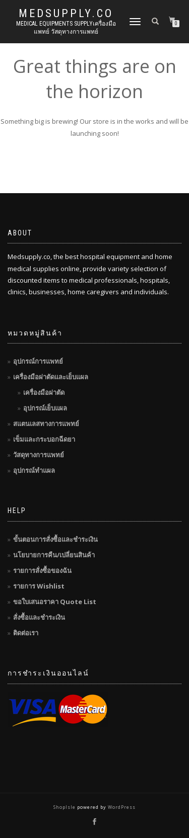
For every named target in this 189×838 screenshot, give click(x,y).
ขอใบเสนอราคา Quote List (54, 601)
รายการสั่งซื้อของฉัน (42, 570)
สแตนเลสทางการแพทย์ (46, 423)
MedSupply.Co (66, 14)
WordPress (121, 807)
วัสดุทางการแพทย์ (38, 454)
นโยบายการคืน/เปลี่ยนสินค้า (54, 554)
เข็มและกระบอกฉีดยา (44, 439)
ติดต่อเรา (25, 632)
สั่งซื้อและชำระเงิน (39, 617)
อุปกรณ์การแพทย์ (38, 361)
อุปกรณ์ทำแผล (34, 470)
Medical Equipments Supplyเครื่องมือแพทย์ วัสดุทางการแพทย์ (66, 27)
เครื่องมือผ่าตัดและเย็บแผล (50, 376)
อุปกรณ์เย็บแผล (45, 407)
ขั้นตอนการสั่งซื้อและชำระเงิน (55, 539)
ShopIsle (65, 807)
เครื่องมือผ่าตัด (44, 392)
